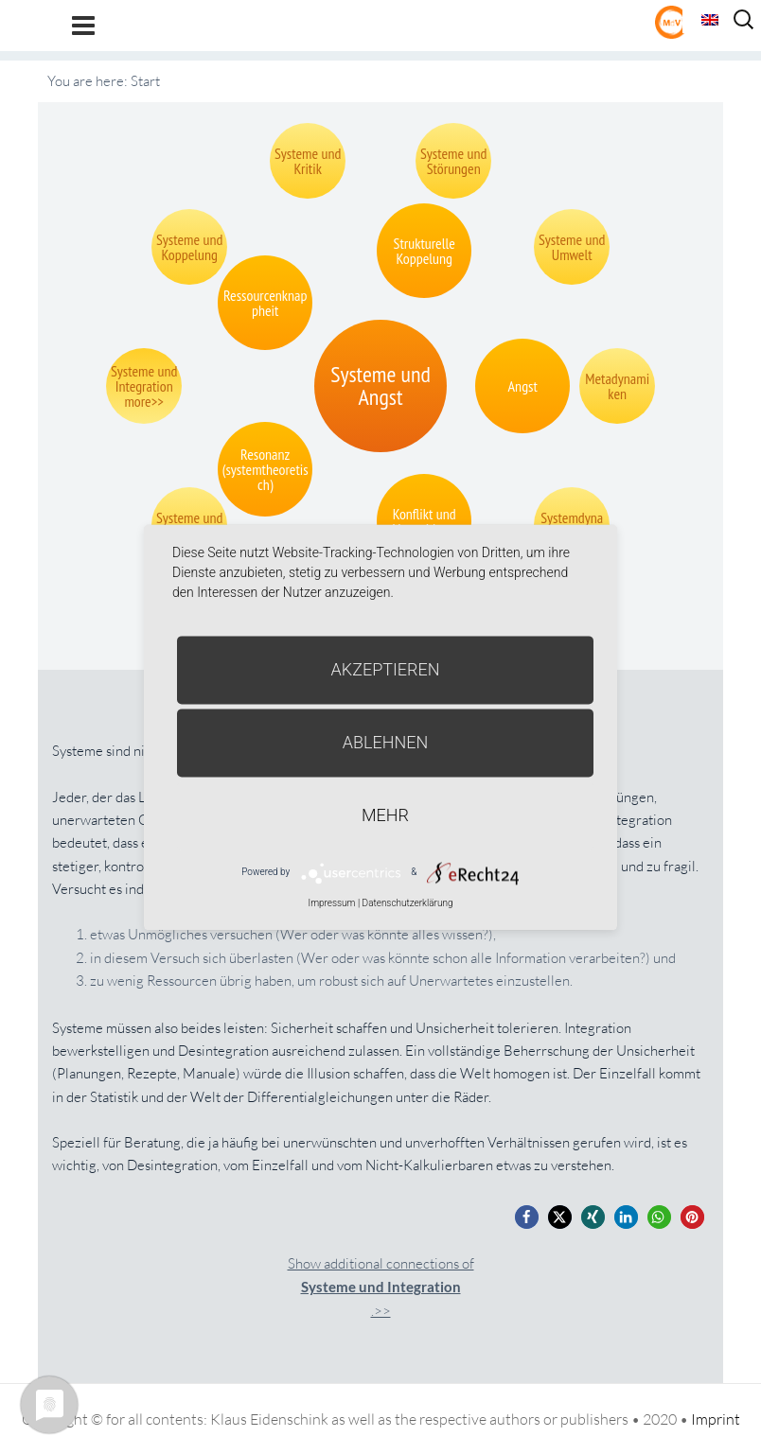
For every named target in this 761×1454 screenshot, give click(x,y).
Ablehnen (386, 742)
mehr (385, 815)
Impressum (331, 903)
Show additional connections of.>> (381, 1287)
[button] (527, 1217)
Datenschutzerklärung (408, 903)
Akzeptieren (385, 669)
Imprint (715, 1419)
